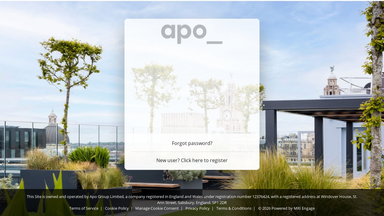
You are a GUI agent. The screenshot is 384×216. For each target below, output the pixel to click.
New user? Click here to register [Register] (192, 159)
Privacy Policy (197, 208)
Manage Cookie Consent (157, 208)
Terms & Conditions (233, 208)
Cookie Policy (117, 208)
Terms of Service (83, 208)
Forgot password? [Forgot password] (192, 142)
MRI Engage (304, 208)
